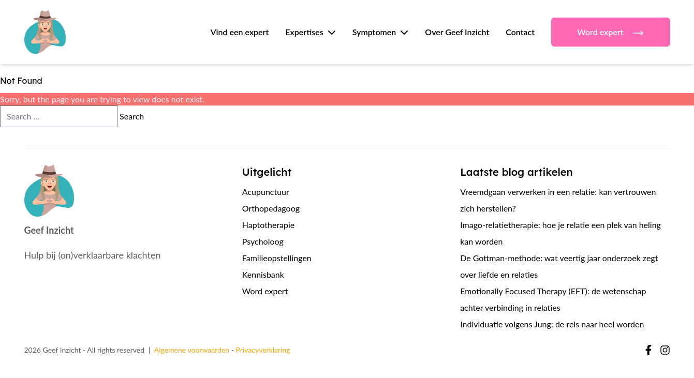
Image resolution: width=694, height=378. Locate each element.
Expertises (304, 32)
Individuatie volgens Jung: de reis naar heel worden (552, 324)
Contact (520, 32)
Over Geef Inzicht (457, 32)
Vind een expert (240, 32)
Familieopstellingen (277, 258)
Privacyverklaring (263, 349)
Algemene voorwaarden (191, 349)
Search (132, 116)
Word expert (610, 33)
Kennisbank (263, 274)
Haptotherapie (268, 225)
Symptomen (374, 32)
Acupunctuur (265, 191)
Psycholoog (263, 241)
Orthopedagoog (271, 208)
